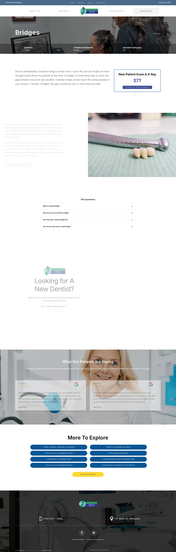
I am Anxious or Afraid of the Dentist (118, 465)
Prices (81, 2)
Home (72, 2)
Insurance (100, 2)
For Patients (116, 11)
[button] (135, 95)
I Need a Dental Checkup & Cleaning (58, 447)
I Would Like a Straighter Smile (59, 465)
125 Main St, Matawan (13, 3)
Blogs (90, 2)
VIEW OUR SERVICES (88, 474)
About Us (35, 11)
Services (63, 11)
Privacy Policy (78, 539)
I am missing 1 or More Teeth (58, 459)
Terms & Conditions (95, 539)
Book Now (146, 11)
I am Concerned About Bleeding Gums (118, 459)
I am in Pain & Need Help (118, 453)
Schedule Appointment (137, 87)
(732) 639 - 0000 (164, 3)
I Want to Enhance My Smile (118, 447)
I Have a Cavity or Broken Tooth (59, 453)
